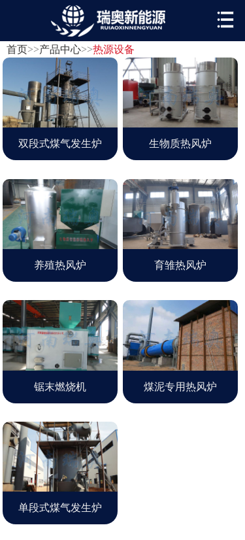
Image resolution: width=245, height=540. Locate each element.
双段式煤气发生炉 (60, 143)
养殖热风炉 (60, 265)
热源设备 (114, 49)
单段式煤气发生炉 (60, 507)
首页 (17, 49)
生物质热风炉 (180, 143)
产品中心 (60, 49)
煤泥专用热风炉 (180, 386)
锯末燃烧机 (60, 386)
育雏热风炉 (180, 265)
